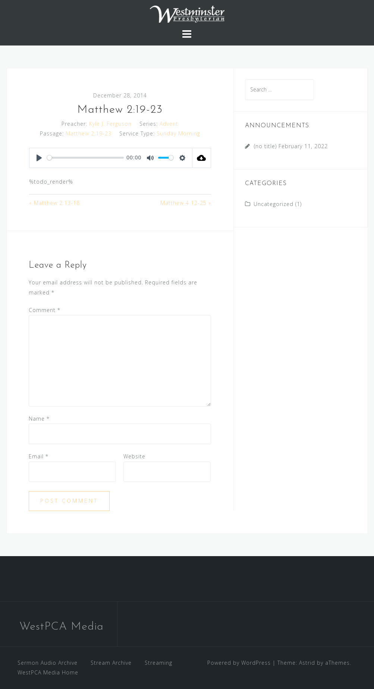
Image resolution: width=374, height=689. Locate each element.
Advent (169, 123)
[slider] (85, 157)
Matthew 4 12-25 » (185, 202)
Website (134, 456)
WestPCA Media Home (48, 672)
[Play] (39, 158)
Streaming (158, 662)
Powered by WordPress (239, 662)
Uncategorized (273, 204)
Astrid (307, 662)
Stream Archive (111, 662)
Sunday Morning (178, 133)
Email (38, 456)
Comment (44, 310)
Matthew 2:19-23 (88, 133)
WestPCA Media (61, 627)
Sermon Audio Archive (48, 662)
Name (39, 418)
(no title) (265, 146)
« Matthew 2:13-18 (54, 202)
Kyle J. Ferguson (110, 123)
